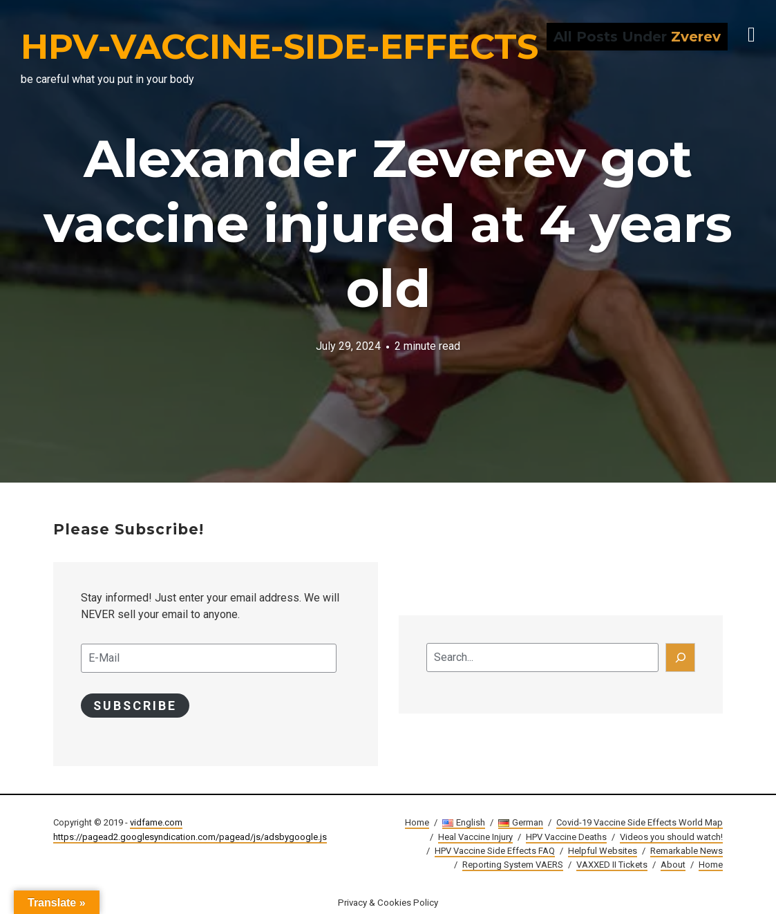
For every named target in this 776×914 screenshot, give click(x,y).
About (673, 864)
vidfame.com (156, 823)
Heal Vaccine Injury (475, 837)
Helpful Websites (602, 851)
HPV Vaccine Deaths (566, 837)
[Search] (680, 657)
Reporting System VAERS (512, 864)
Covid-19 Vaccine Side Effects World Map (639, 823)
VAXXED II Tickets (611, 864)
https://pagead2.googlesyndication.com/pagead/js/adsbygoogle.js (190, 837)
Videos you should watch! (671, 837)
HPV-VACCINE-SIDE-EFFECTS (279, 47)
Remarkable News (686, 851)
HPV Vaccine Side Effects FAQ (495, 851)
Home (417, 823)
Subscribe (135, 705)
